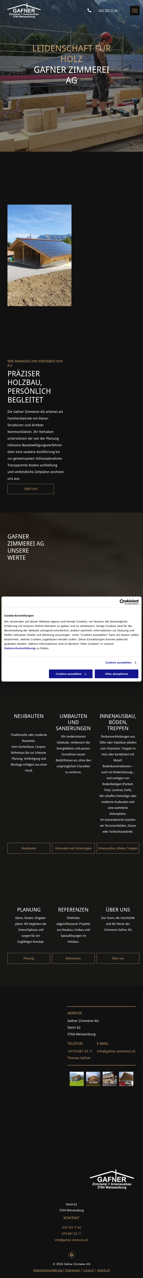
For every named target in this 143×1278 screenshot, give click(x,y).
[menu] (135, 10)
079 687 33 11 (71, 1233)
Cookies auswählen (118, 662)
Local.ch (88, 1270)
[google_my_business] (71, 1255)
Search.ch (103, 1270)
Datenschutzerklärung (20, 648)
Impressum (72, 1270)
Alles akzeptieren (116, 673)
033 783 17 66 (71, 1227)
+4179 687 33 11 (80, 1051)
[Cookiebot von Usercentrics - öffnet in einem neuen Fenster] (122, 602)
